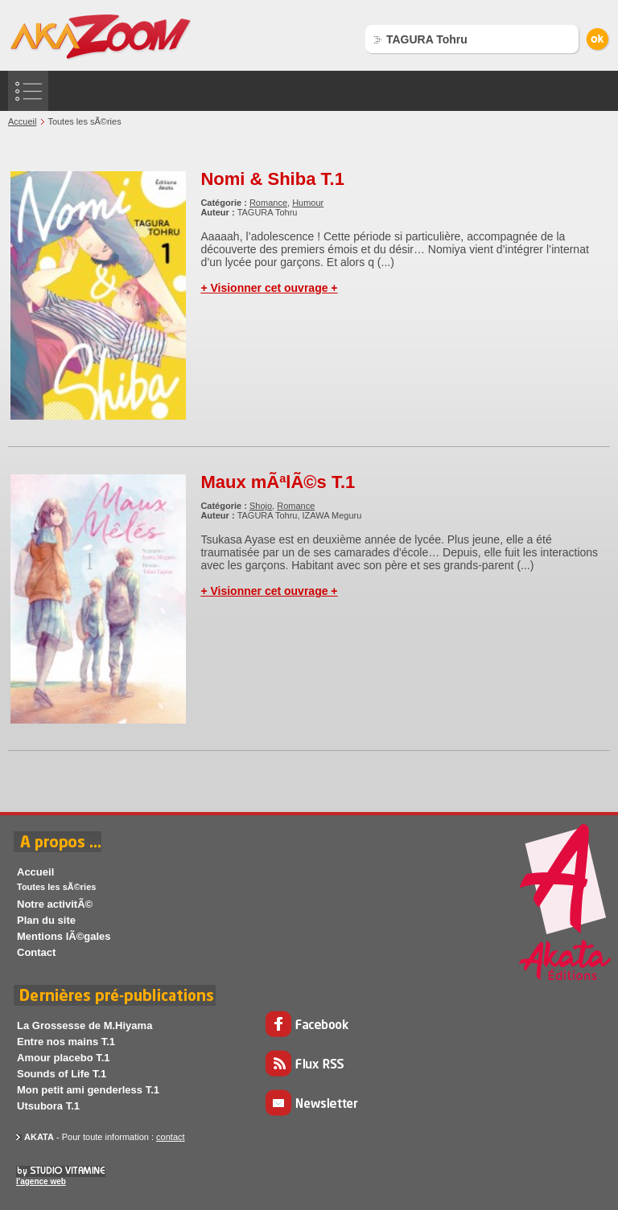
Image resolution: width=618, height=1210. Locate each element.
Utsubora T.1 (48, 1106)
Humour (307, 202)
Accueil (22, 121)
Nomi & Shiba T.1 (272, 179)
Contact (36, 952)
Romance (268, 202)
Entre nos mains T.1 (66, 1042)
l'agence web (41, 1181)
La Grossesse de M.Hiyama (84, 1025)
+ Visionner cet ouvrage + (268, 287)
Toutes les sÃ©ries (56, 887)
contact (170, 1137)
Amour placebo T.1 (63, 1058)
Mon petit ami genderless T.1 (88, 1090)
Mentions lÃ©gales (64, 936)
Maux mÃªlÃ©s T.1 (277, 482)
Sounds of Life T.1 (61, 1074)
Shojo (260, 506)
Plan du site (46, 920)
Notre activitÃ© (55, 904)
